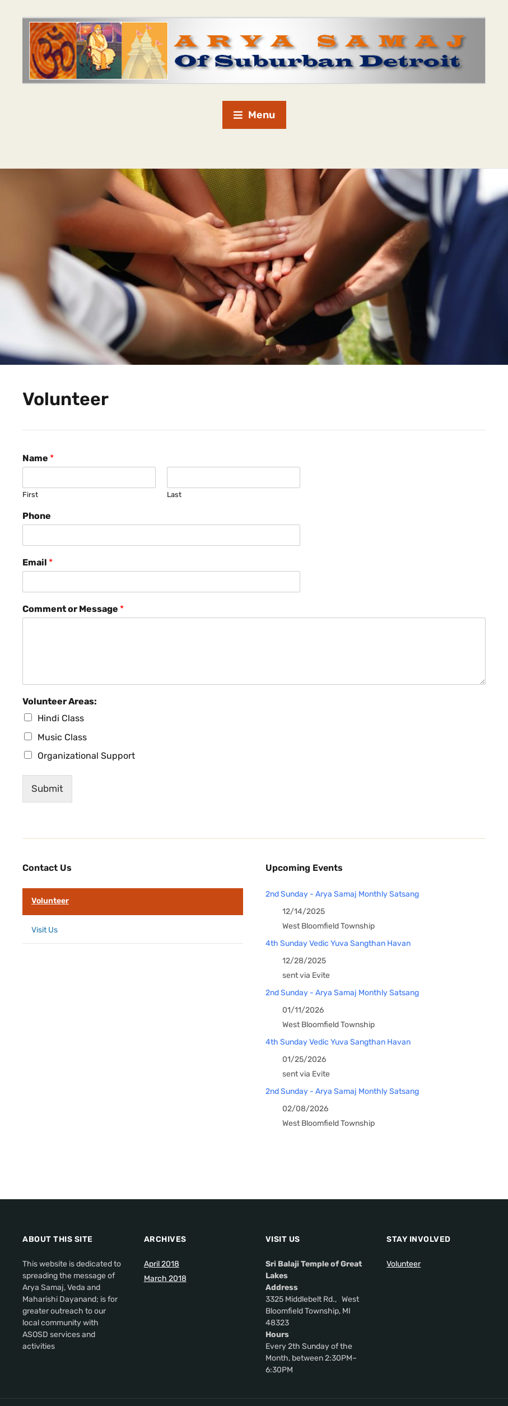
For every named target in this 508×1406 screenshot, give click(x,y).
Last (174, 494)
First (30, 494)
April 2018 (161, 1264)
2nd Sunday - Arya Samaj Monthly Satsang (342, 894)
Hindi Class (61, 718)
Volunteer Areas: (59, 701)
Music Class (62, 737)
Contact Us (47, 867)
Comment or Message (73, 609)
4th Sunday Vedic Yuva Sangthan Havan (338, 943)
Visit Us (44, 930)
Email (37, 562)
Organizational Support (86, 755)
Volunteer (50, 901)
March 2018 (165, 1278)
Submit (47, 788)
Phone (36, 516)
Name (38, 458)
